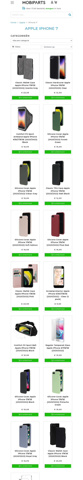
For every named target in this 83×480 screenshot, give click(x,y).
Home (13, 22)
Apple (22, 22)
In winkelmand (25, 98)
